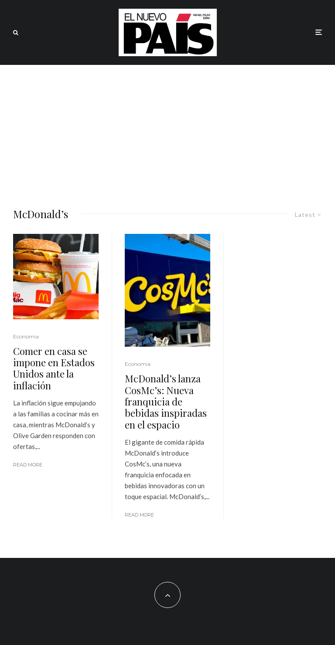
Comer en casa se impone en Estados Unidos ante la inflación (54, 368)
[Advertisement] (167, 130)
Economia (26, 336)
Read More (27, 465)
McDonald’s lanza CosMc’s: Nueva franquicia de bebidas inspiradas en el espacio (166, 401)
